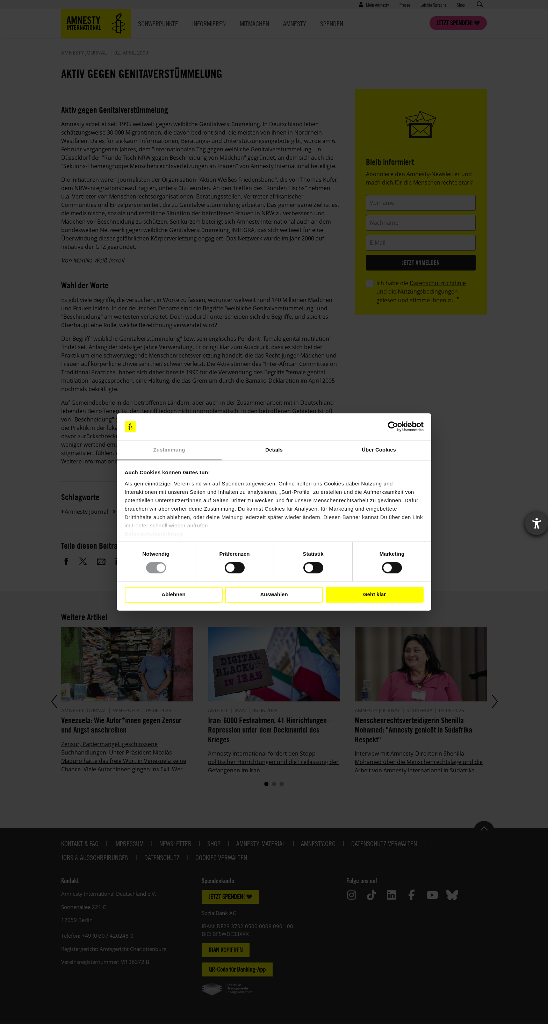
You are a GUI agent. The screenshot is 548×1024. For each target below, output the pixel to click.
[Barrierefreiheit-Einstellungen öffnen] (536, 523)
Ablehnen (173, 595)
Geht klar (374, 595)
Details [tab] (274, 450)
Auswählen (274, 595)
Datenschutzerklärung (154, 534)
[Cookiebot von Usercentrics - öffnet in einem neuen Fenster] (393, 426)
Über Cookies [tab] (379, 450)
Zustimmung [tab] (169, 450)
